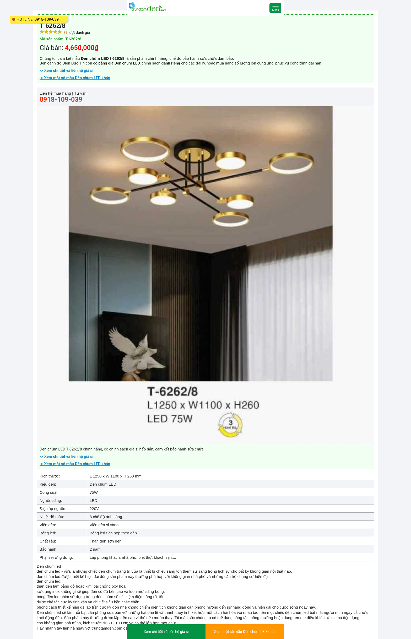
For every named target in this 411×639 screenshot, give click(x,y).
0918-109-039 (47, 19)
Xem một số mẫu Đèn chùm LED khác (244, 632)
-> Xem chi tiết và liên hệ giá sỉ (66, 70)
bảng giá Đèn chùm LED (119, 63)
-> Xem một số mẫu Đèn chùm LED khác (75, 78)
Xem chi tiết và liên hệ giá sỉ (166, 632)
